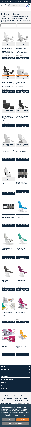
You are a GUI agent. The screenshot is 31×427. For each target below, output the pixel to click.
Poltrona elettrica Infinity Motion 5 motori (22, 116)
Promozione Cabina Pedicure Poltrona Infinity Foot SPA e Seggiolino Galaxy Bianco (22, 84)
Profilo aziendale (10, 396)
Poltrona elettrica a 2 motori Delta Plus (21, 248)
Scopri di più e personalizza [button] (15, 423)
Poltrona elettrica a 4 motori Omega (21, 281)
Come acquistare (8, 398)
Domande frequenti (8, 401)
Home (2, 1)
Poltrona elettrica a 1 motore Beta (7, 248)
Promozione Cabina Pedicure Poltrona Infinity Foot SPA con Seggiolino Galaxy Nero (8, 118)
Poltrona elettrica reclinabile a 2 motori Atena (21, 346)
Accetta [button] (23, 419)
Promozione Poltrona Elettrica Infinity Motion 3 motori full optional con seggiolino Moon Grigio (22, 50)
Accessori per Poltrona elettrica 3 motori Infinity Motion (22, 183)
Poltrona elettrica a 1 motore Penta (21, 216)
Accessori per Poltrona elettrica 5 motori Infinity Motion (8, 217)
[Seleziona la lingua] (27, 1)
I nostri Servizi (17, 1)
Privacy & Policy (6, 403)
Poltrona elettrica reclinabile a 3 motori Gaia (22, 313)
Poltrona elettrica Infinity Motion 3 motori (8, 150)
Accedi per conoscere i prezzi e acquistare (8, 58)
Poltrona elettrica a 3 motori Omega (7, 281)
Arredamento (9, 10)
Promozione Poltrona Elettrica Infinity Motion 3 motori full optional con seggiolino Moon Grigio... (8, 84)
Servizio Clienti (9, 1)
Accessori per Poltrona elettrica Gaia (7, 345)
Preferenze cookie (17, 403)
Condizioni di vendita (21, 398)
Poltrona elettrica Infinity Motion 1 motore (8, 184)
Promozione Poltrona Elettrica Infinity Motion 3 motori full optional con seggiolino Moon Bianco (8, 50)
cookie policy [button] (22, 412)
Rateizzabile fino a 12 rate (8, 43)
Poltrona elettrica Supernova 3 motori (21, 150)
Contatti (17, 401)
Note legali (24, 401)
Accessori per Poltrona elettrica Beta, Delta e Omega (7, 314)
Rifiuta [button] (8, 419)
